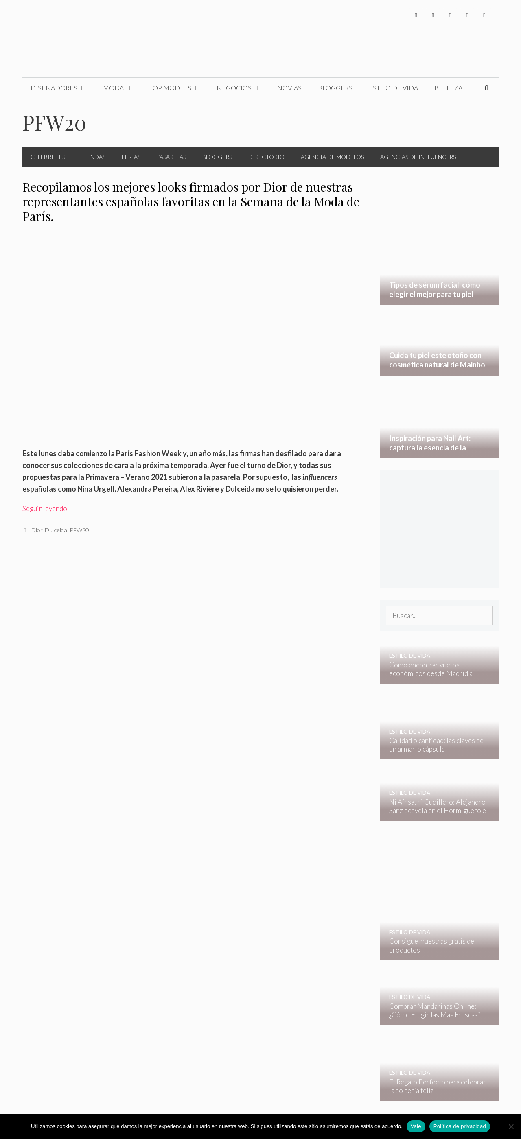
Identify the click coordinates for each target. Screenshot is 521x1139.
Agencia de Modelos (332, 156)
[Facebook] (416, 15)
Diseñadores (63, 88)
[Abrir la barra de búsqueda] (486, 88)
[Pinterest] (484, 15)
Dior (36, 530)
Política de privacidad (459, 1126)
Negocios (243, 88)
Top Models (179, 88)
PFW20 (79, 530)
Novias (289, 88)
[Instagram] (450, 15)
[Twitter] (433, 15)
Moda (122, 88)
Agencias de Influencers (418, 156)
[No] (511, 1126)
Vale (416, 1126)
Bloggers (335, 88)
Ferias (131, 156)
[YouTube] (467, 15)
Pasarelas (171, 156)
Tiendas (93, 156)
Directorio (266, 156)
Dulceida (56, 530)
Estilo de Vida (393, 88)
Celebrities (48, 156)
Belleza (448, 88)
